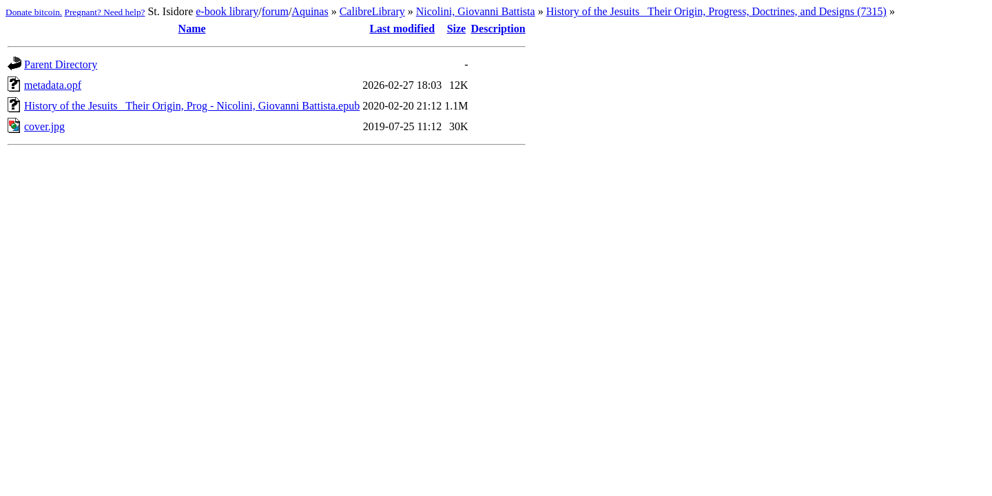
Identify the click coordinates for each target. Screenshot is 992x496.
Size (456, 28)
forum (275, 11)
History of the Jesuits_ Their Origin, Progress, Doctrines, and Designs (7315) (716, 11)
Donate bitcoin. (34, 12)
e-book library (227, 11)
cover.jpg (44, 126)
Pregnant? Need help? (105, 12)
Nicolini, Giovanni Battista (475, 11)
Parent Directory (60, 64)
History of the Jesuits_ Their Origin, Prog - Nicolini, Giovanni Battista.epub (192, 106)
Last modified (402, 28)
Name (192, 28)
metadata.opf (52, 85)
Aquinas (309, 11)
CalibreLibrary (372, 11)
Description (498, 28)
